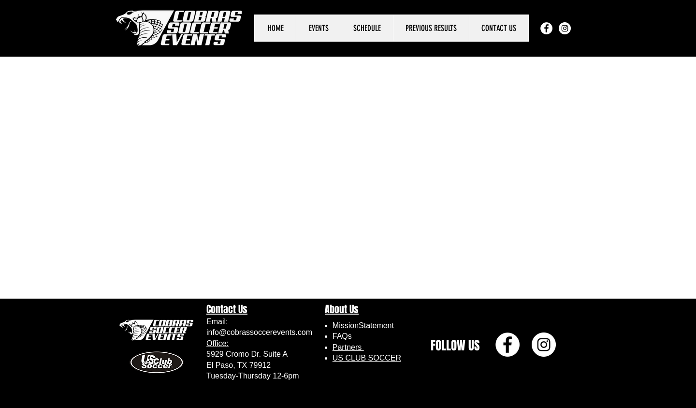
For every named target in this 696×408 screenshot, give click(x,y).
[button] (318, 28)
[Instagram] (565, 28)
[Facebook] (546, 28)
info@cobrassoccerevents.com (259, 332)
